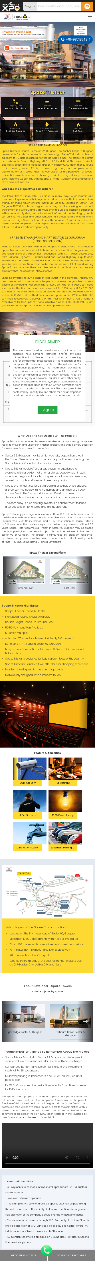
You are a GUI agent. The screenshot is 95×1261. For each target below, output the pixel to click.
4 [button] (39, 736)
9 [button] (61, 736)
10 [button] (65, 736)
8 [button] (56, 736)
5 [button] (43, 736)
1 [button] (25, 736)
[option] (47, 332)
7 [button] (52, 736)
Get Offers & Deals (23, 1255)
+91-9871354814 (76, 39)
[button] (8, 332)
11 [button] (70, 736)
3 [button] (34, 736)
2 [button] (30, 736)
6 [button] (48, 736)
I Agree (47, 409)
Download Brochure (71, 1255)
